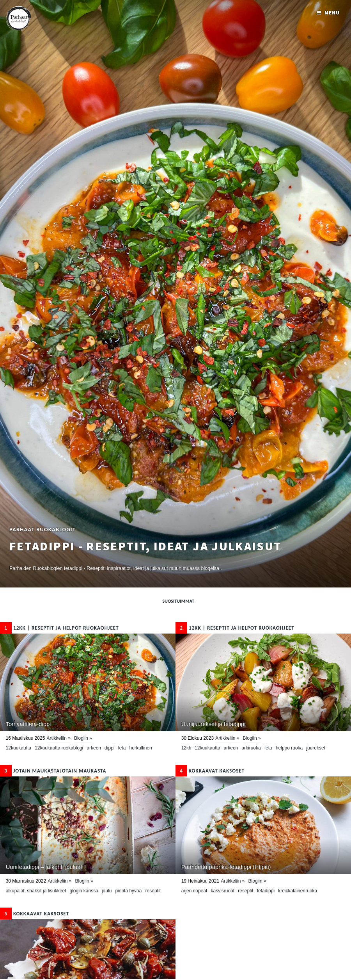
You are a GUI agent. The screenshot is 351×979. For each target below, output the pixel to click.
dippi (109, 748)
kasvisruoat (222, 891)
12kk (186, 748)
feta (122, 748)
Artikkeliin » (58, 738)
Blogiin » (83, 738)
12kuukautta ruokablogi (59, 748)
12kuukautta (18, 748)
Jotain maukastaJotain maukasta (53, 770)
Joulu (107, 891)
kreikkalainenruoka (297, 891)
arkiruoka (251, 748)
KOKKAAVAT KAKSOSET (210, 770)
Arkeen (94, 748)
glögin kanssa (83, 891)
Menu (332, 12)
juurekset (315, 748)
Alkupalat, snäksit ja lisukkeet (36, 891)
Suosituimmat (179, 601)
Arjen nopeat (194, 891)
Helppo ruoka (289, 748)
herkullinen (140, 748)
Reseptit (153, 891)
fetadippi (266, 891)
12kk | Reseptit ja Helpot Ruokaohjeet (59, 628)
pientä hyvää (128, 891)
